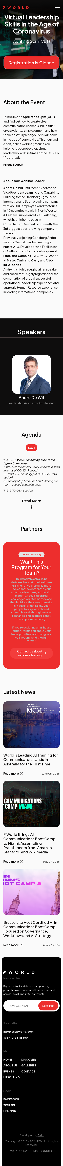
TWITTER (9, 1105)
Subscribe (48, 1005)
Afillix (41, 1135)
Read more (13, 773)
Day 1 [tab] (31, 448)
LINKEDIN (9, 1111)
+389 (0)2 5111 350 (15, 1037)
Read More (31, 504)
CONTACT (28, 1071)
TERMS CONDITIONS (43, 1151)
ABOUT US (10, 1065)
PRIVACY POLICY (17, 1151)
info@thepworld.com (18, 1031)
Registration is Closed (31, 62)
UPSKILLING (11, 1077)
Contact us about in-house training (32, 653)
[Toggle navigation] (57, 7)
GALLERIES (28, 1065)
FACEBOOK (11, 1099)
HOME (7, 1059)
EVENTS (8, 1071)
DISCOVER (28, 1059)
